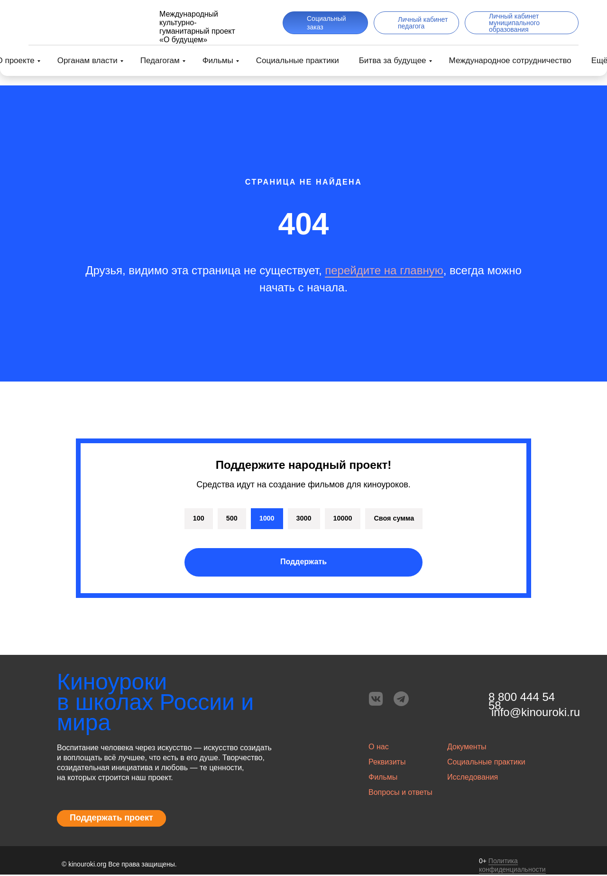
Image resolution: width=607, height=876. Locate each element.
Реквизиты (386, 763)
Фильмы (217, 60)
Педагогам (160, 60)
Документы (466, 748)
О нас (378, 748)
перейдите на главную (384, 270)
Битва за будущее (392, 60)
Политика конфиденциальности (512, 866)
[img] (86, 23)
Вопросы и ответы (400, 794)
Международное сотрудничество (510, 60)
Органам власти (87, 60)
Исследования (472, 778)
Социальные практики (297, 60)
